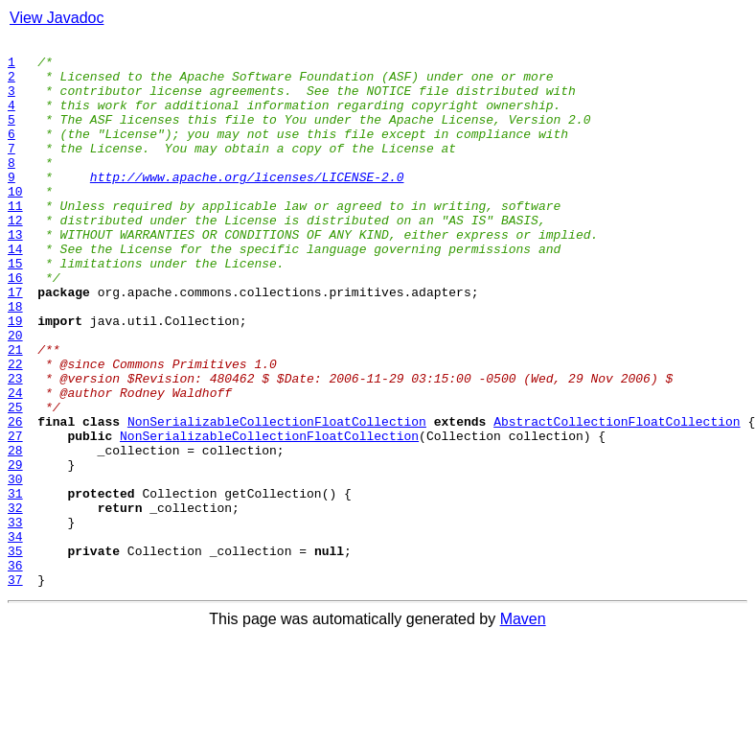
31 (15, 585)
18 (15, 360)
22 (15, 429)
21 (15, 412)
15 (15, 308)
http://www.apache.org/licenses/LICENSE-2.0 (247, 205)
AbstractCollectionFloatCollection (616, 498)
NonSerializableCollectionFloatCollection (276, 498)
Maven (523, 728)
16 (15, 326)
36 (15, 671)
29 (15, 550)
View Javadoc (56, 18)
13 (15, 274)
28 (15, 533)
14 (15, 291)
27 (15, 515)
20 (15, 395)
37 (15, 688)
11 (15, 239)
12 (15, 257)
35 (15, 654)
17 (15, 343)
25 (15, 481)
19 (15, 377)
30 (15, 567)
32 (15, 602)
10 (15, 222)
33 (15, 619)
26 (15, 498)
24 (15, 464)
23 (15, 446)
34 (15, 636)
